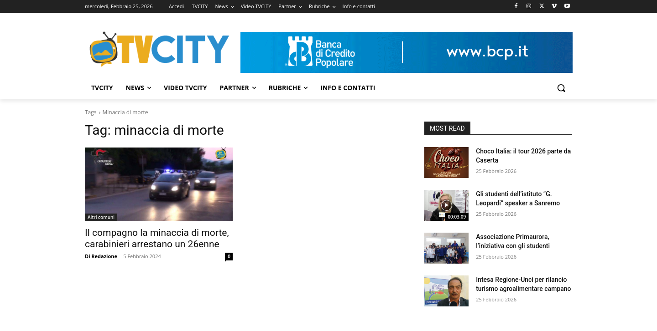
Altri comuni (101, 217)
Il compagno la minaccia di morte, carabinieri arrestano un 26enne (157, 238)
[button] (561, 88)
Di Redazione (101, 256)
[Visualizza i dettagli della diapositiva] (406, 52)
